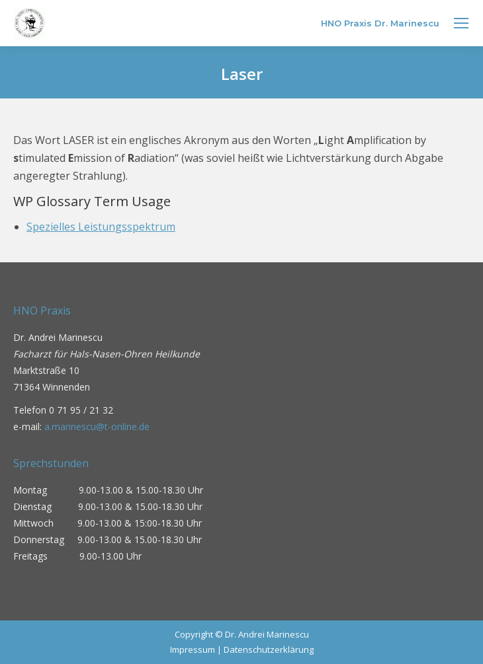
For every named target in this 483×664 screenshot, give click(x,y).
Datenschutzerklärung (269, 649)
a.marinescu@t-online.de (97, 426)
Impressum (192, 649)
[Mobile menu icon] (461, 23)
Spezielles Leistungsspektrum (100, 226)
